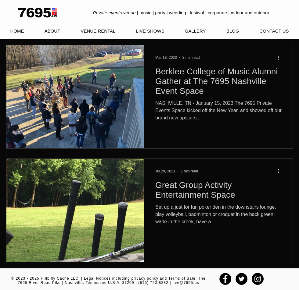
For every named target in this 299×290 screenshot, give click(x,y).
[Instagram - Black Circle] (258, 279)
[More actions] (280, 57)
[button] (150, 31)
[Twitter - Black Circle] (241, 279)
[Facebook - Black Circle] (225, 279)
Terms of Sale (182, 278)
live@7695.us (185, 283)
